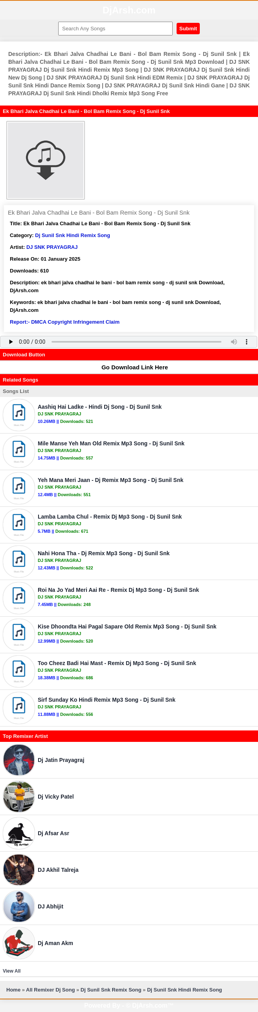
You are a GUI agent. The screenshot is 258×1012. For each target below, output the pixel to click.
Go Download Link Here (131, 367)
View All (11, 971)
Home (13, 990)
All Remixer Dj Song (50, 990)
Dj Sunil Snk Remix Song (111, 990)
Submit (188, 29)
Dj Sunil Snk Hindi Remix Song (72, 235)
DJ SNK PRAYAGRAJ (52, 247)
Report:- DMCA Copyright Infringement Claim (65, 322)
